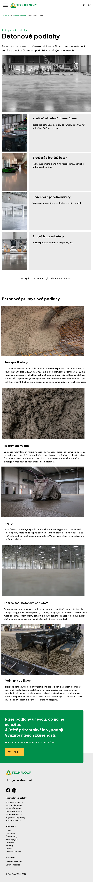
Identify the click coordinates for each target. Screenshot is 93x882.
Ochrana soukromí (13, 851)
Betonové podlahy (36, 16)
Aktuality (9, 846)
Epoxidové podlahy (14, 814)
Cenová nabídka (13, 865)
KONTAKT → (14, 752)
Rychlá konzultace (31, 278)
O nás (8, 830)
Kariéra (9, 849)
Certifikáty (10, 833)
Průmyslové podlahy (20, 16)
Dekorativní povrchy (14, 811)
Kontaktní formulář (14, 862)
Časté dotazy (12, 836)
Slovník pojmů (12, 839)
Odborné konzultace (57, 278)
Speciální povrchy (13, 820)
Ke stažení (10, 842)
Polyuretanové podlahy (15, 817)
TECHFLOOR (6, 16)
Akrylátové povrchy (14, 805)
